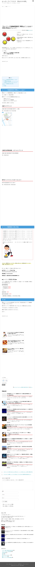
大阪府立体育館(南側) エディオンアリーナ (11, 81)
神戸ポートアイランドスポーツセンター (10, 82)
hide (11, 77)
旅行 (3, 553)
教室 (26, 387)
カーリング (16, 387)
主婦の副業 (4, 552)
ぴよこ (31, 387)
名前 (3, 491)
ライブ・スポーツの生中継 (6, 551)
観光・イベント (29, 30)
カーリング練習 (20, 387)
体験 (24, 387)
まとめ (4, 84)
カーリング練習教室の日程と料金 (8, 83)
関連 (5, 85)
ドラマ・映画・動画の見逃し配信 (7, 550)
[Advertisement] (17, 16)
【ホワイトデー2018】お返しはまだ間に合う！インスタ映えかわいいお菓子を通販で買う (17, 472)
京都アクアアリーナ (7, 80)
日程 (28, 387)
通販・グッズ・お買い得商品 (7, 557)
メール (3, 494)
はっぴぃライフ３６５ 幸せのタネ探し (15, 1)
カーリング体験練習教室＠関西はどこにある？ (10, 79)
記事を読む (8, 399)
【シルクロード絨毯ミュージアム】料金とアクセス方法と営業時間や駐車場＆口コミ (16, 474)
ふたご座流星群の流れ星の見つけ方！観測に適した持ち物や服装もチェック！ (17, 538)
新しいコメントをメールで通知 (8, 504)
